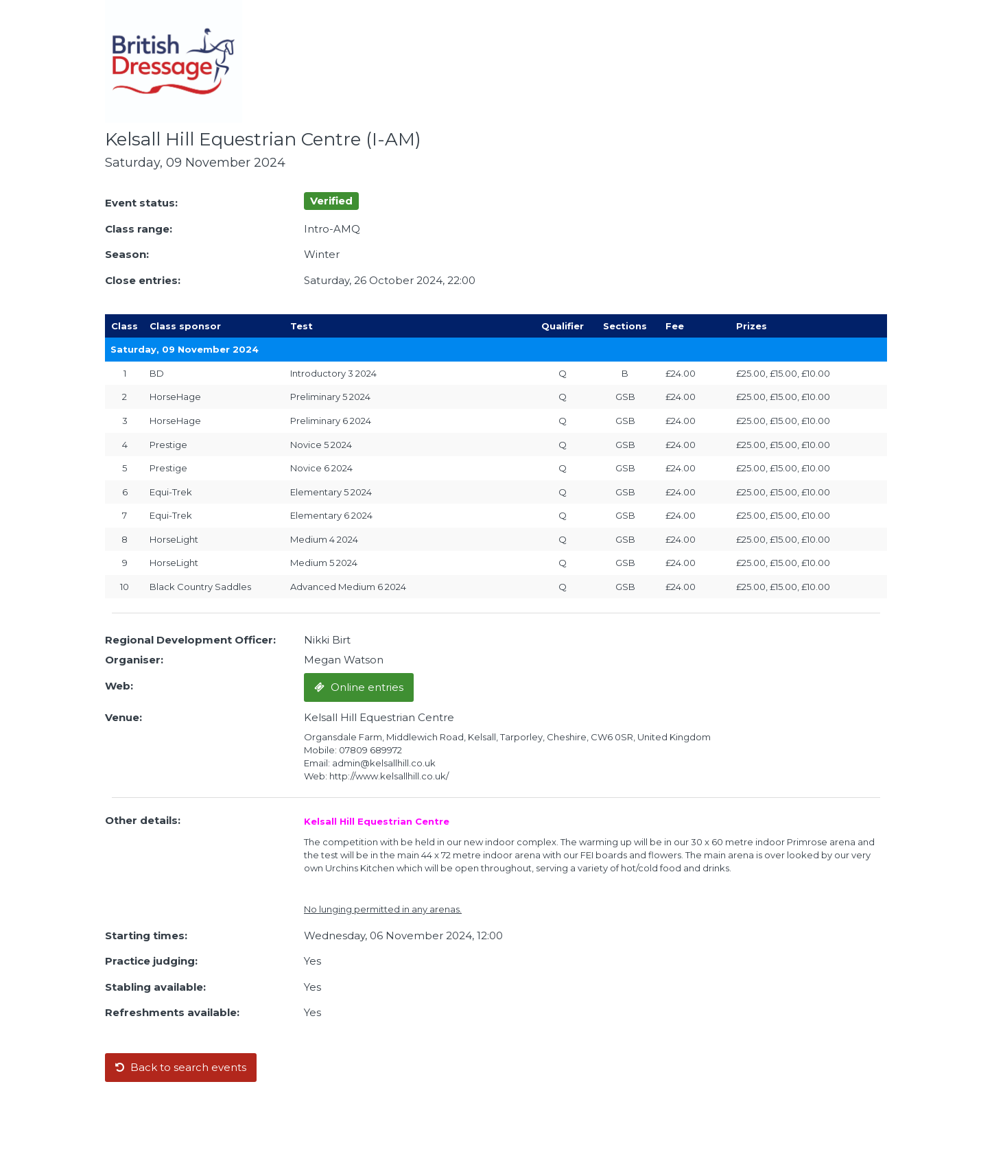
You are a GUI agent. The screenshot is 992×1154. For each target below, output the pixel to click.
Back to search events (180, 1067)
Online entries (358, 687)
